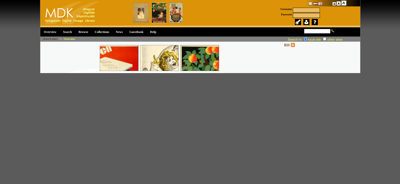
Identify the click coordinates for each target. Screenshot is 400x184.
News (119, 32)
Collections (102, 32)
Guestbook (136, 32)
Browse (83, 32)
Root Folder (50, 38)
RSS (287, 45)
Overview (50, 32)
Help (153, 32)
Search (67, 32)
